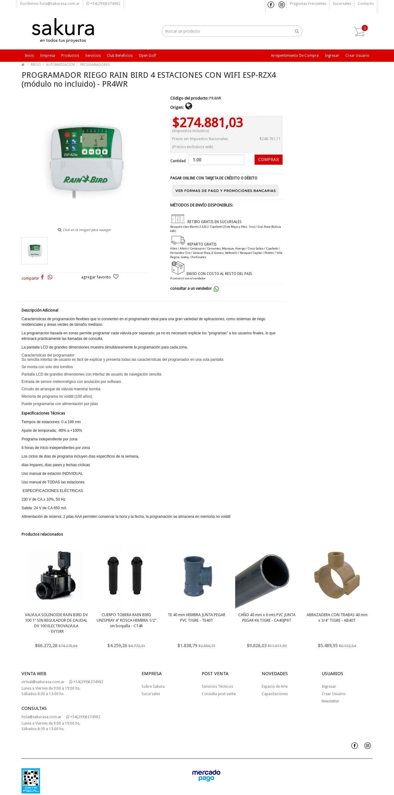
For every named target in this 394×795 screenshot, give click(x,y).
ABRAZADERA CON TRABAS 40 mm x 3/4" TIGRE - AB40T (337, 617)
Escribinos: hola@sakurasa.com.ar (50, 4)
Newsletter (330, 701)
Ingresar (332, 55)
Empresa (47, 55)
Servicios (93, 55)
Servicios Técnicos (217, 686)
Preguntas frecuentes (308, 4)
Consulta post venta (219, 694)
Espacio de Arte (274, 686)
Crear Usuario (334, 694)
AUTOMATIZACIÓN (60, 65)
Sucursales (342, 4)
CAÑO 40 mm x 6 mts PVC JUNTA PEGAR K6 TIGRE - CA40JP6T (267, 617)
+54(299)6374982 (103, 4)
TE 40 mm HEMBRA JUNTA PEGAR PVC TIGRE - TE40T (196, 617)
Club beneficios (120, 55)
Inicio (29, 55)
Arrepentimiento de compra (295, 55)
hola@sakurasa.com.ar (42, 717)
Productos (70, 55)
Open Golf (147, 55)
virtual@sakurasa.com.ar (43, 682)
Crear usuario (357, 55)
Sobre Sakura (153, 686)
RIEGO (36, 65)
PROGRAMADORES (95, 65)
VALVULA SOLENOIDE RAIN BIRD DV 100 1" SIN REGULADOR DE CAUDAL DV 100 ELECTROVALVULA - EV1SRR (56, 623)
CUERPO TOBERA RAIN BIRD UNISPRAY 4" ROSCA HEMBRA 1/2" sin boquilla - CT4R (126, 620)
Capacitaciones (275, 694)
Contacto (366, 4)
